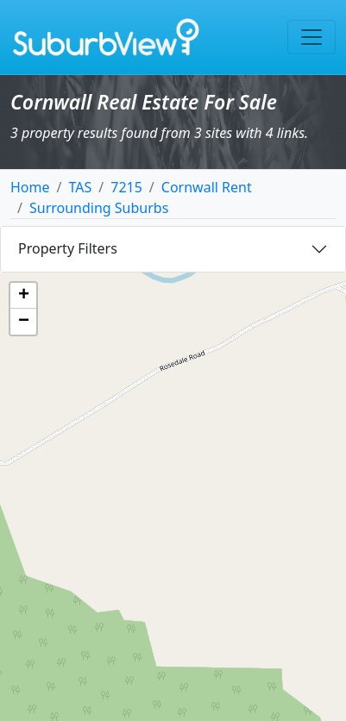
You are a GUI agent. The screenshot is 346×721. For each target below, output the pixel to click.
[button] (23, 296)
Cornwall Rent (206, 187)
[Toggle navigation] (311, 37)
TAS (79, 187)
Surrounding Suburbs (98, 207)
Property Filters (67, 248)
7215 (126, 187)
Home (30, 187)
